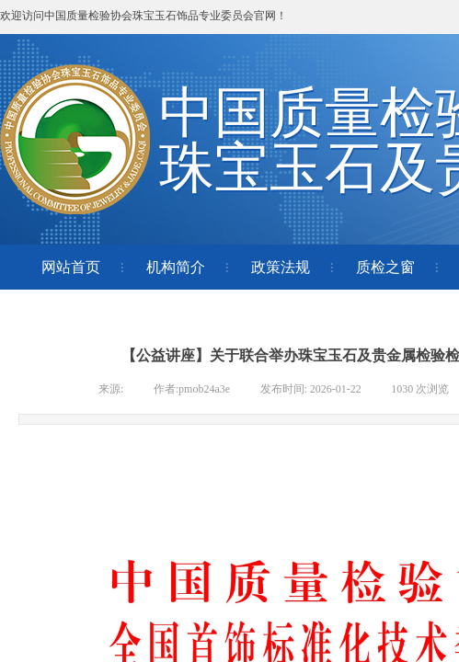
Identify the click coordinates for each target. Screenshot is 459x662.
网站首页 (70, 267)
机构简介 (175, 267)
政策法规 (280, 267)
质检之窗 (385, 267)
